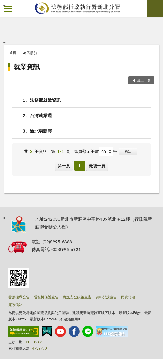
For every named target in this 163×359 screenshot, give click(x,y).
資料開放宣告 (106, 297)
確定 (128, 151)
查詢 (155, 8)
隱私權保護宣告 (46, 297)
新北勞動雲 (41, 131)
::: (4, 4)
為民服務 (30, 52)
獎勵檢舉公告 (19, 297)
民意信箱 (128, 297)
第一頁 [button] (64, 165)
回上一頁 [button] (144, 80)
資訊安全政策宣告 (77, 297)
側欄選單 (8, 9)
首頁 (12, 52)
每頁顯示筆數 (86, 151)
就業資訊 (26, 67)
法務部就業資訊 (45, 100)
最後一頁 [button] (97, 165)
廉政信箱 (15, 305)
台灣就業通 (41, 115)
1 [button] (79, 165)
